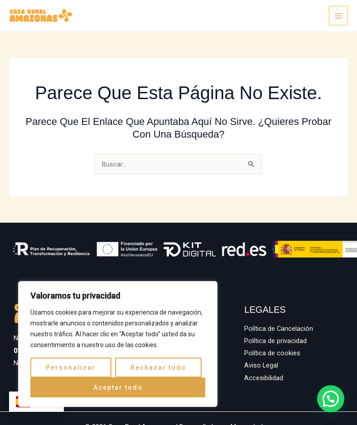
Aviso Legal (261, 365)
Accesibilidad (263, 378)
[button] (331, 400)
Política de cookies (272, 353)
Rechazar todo (158, 367)
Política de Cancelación (278, 329)
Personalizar (71, 367)
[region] (117, 344)
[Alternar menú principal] (338, 15)
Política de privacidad (275, 341)
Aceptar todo (118, 387)
